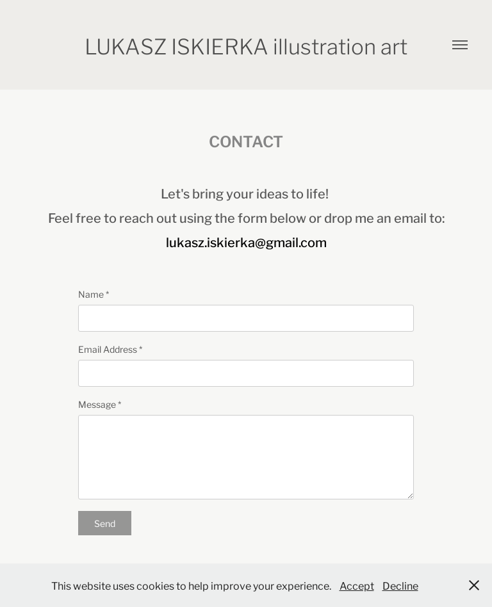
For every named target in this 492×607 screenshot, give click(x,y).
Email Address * (110, 349)
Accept (357, 585)
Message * (99, 404)
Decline (400, 585)
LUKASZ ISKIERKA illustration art (246, 44)
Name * (93, 294)
